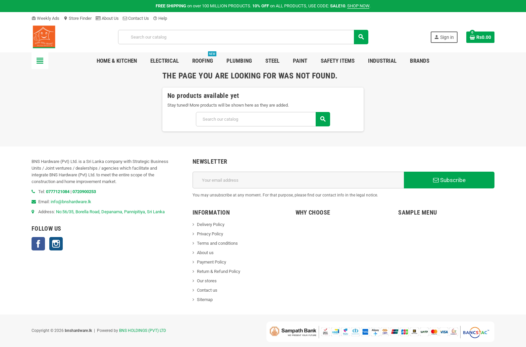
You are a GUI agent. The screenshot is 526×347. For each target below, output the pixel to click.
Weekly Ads (45, 18)
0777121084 (58, 191)
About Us (107, 18)
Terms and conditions (217, 243)
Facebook (38, 243)
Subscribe (449, 180)
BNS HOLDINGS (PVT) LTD (142, 330)
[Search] (243, 37)
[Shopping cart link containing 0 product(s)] (480, 37)
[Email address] (298, 180)
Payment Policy (211, 262)
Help (160, 18)
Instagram (56, 243)
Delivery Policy (210, 224)
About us (205, 252)
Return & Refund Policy (218, 271)
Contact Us (136, 18)
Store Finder (77, 18)
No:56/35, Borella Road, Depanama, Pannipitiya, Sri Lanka (110, 211)
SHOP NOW (358, 5)
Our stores (207, 280)
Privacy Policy (210, 233)
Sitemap (205, 299)
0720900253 (84, 191)
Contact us (207, 290)
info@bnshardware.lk (71, 201)
